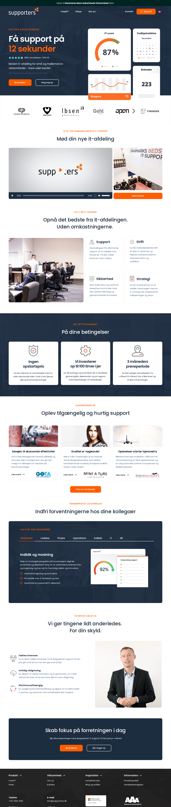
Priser (11, 784)
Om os (50, 780)
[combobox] (159, 11)
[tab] (27, 538)
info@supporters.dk (57, 801)
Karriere (51, 784)
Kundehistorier (93, 780)
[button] (60, 173)
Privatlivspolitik (131, 780)
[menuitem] (64, 11)
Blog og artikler (93, 784)
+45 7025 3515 (16, 801)
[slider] (53, 195)
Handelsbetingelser (133, 784)
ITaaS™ (12, 780)
